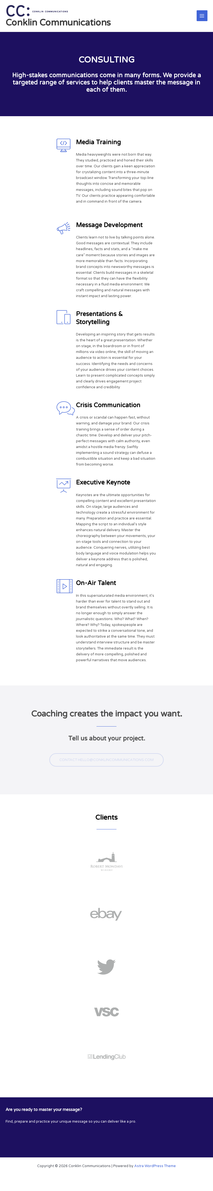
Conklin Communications (58, 23)
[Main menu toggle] (202, 15)
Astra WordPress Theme (155, 1166)
